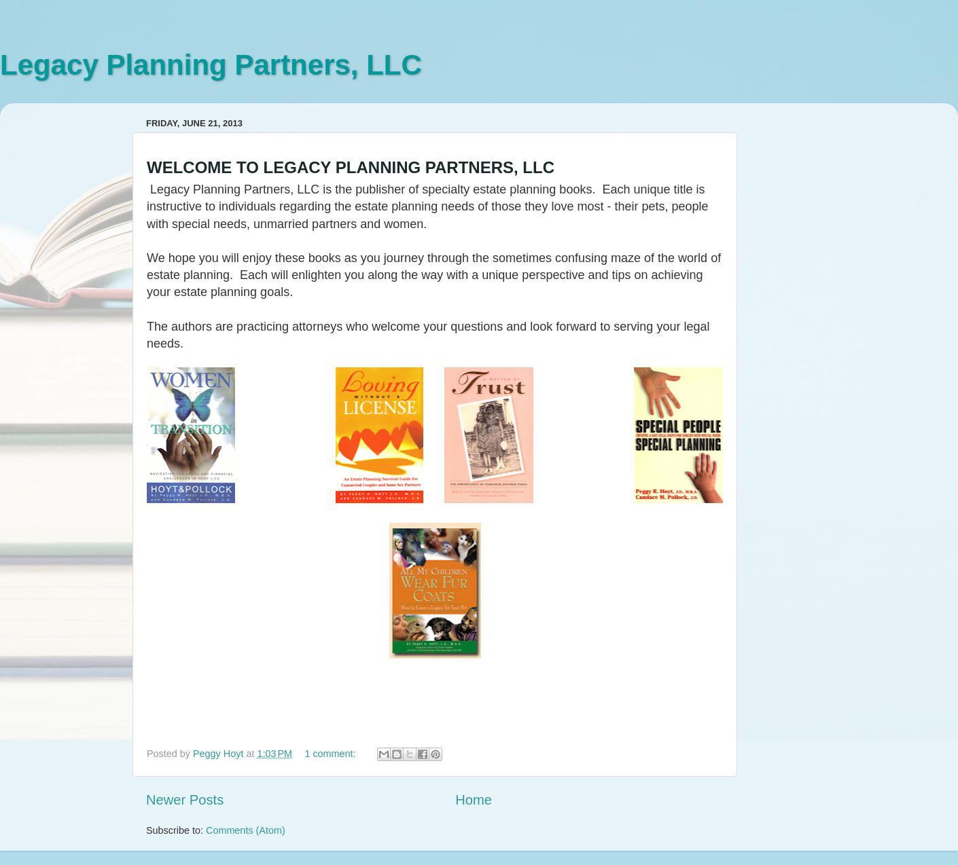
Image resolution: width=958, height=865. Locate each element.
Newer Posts (185, 799)
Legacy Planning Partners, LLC (211, 65)
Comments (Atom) (245, 830)
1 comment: (331, 753)
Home (473, 799)
